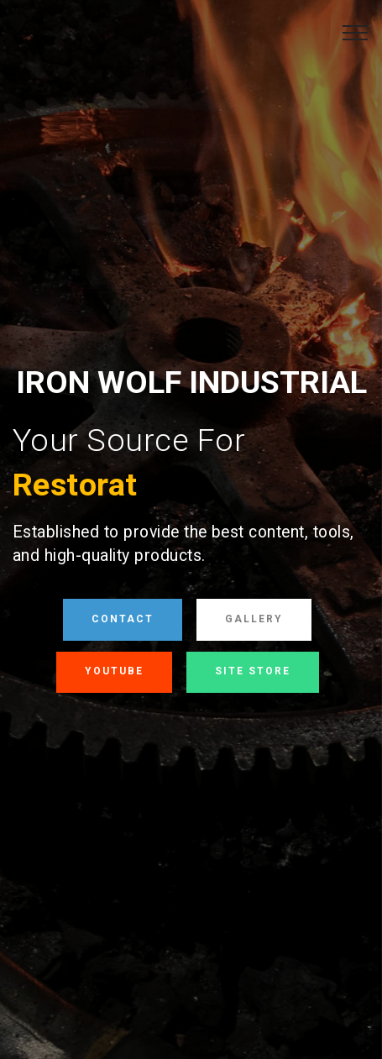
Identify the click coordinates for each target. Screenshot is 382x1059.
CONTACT (123, 619)
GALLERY (254, 619)
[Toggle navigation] (356, 32)
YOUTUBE (114, 671)
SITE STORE (252, 671)
